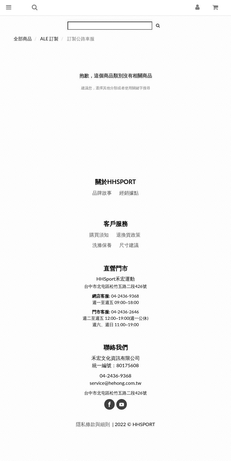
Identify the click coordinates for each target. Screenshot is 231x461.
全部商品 (23, 38)
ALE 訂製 (49, 38)
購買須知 (99, 234)
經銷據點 (129, 193)
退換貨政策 (128, 234)
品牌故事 (102, 193)
